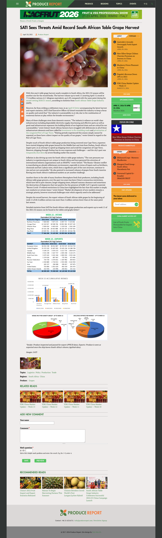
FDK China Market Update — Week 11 (71, 405)
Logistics (31, 372)
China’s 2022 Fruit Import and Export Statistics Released (27, 493)
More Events (127, 115)
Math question (26, 447)
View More (126, 184)
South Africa (34, 376)
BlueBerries (122, 160)
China (42, 376)
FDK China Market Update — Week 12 (49, 405)
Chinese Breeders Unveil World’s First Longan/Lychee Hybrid (74, 493)
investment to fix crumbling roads (76, 130)
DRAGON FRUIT (123, 178)
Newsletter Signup (100, 520)
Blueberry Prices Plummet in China (128, 66)
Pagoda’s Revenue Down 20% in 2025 (127, 75)
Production (46, 372)
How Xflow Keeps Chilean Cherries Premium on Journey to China (127, 56)
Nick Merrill (96, 532)
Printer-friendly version (22, 112)
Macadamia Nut (123, 169)
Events (133, 4)
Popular (132, 36)
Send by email (22, 116)
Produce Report (43, 34)
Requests (132, 152)
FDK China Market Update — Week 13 (27, 405)
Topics (119, 4)
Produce (89, 4)
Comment (25, 428)
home (76, 4)
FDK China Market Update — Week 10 (94, 405)
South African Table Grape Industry (89, 100)
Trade (54, 372)
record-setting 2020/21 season (38, 100)
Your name (24, 420)
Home (22, 21)
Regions (104, 4)
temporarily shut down (35, 152)
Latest (119, 36)
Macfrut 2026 (118, 110)
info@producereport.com (83, 520)
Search (152, 4)
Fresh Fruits (32, 21)
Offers (119, 152)
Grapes (41, 21)
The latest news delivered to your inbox (124, 197)
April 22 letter (74, 108)
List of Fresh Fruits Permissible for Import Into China (122, 224)
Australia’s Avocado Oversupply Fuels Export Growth (127, 44)
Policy (38, 372)
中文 (146, 4)
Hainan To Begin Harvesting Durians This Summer (52, 493)
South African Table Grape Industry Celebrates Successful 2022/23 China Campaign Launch (96, 495)
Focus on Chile (127, 122)
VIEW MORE (126, 94)
